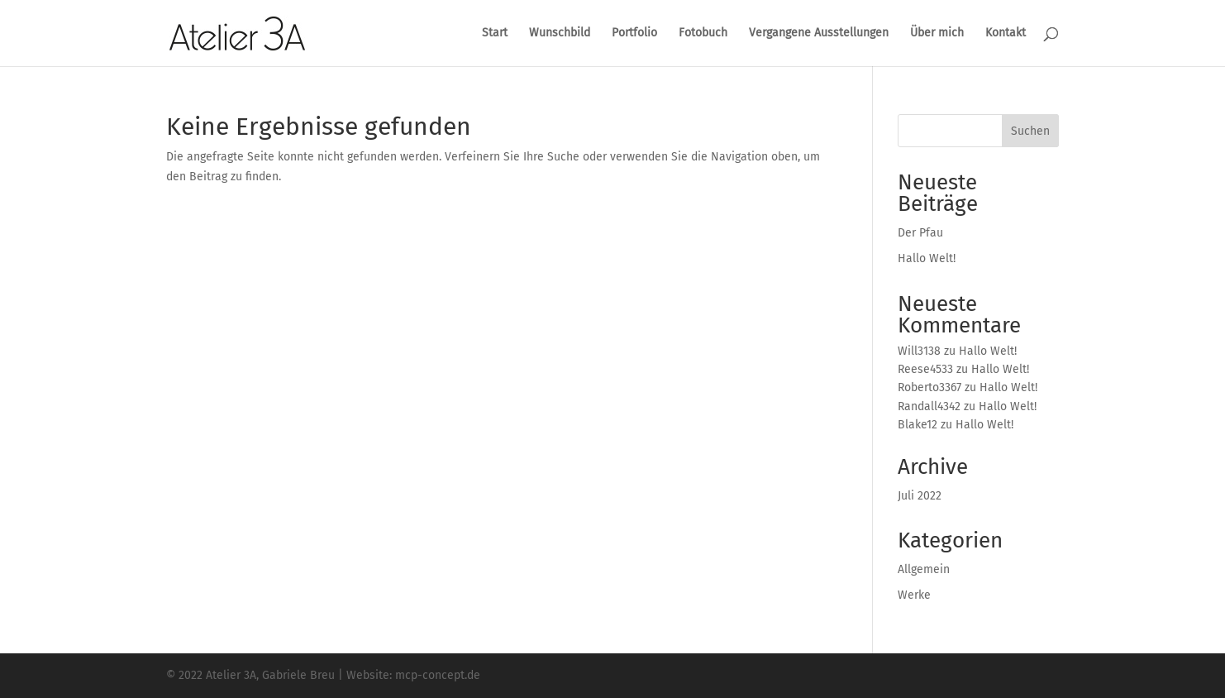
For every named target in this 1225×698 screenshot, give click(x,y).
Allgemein (924, 569)
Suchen (1030, 131)
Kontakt (1005, 33)
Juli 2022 (919, 496)
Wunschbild (559, 33)
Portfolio (634, 33)
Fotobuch (703, 33)
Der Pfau (920, 233)
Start (495, 33)
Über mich (937, 33)
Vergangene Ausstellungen (819, 33)
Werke (914, 595)
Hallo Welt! (927, 258)
